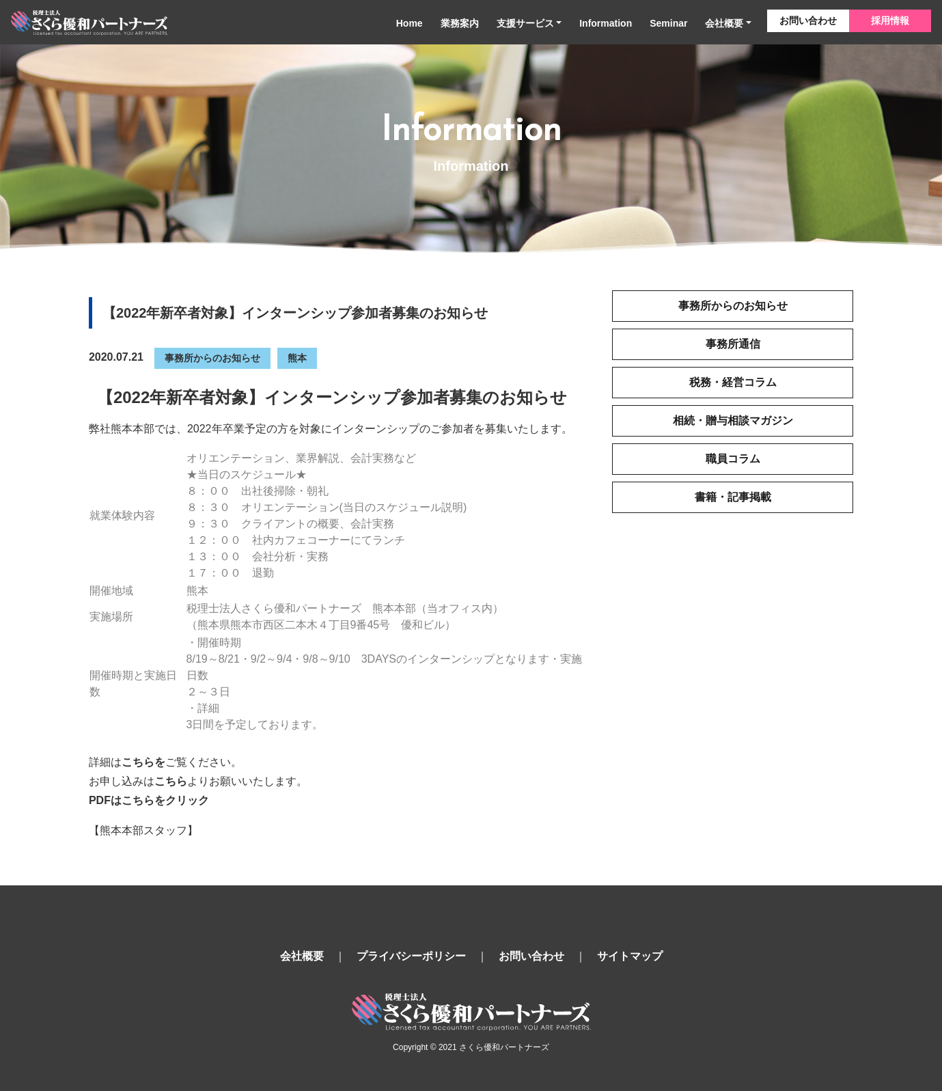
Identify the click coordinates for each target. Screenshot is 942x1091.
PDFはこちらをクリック (149, 800)
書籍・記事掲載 (733, 497)
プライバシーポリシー (411, 956)
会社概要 (724, 23)
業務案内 (460, 23)
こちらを (143, 762)
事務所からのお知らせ (212, 358)
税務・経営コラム (733, 382)
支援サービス (525, 23)
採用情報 (890, 20)
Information (605, 23)
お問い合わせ (808, 20)
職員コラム (733, 459)
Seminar (668, 23)
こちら (170, 781)
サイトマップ (630, 956)
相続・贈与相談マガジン (733, 420)
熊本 (297, 358)
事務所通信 (733, 344)
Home (409, 23)
